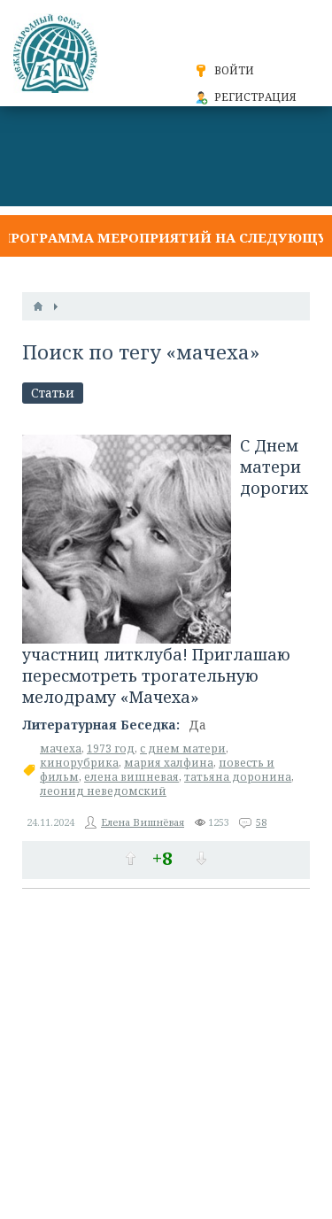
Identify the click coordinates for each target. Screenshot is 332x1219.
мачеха (60, 748)
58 (261, 822)
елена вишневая (131, 776)
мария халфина (168, 762)
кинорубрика (79, 762)
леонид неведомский (103, 791)
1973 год (111, 748)
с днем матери (183, 748)
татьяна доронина (237, 776)
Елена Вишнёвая (142, 822)
